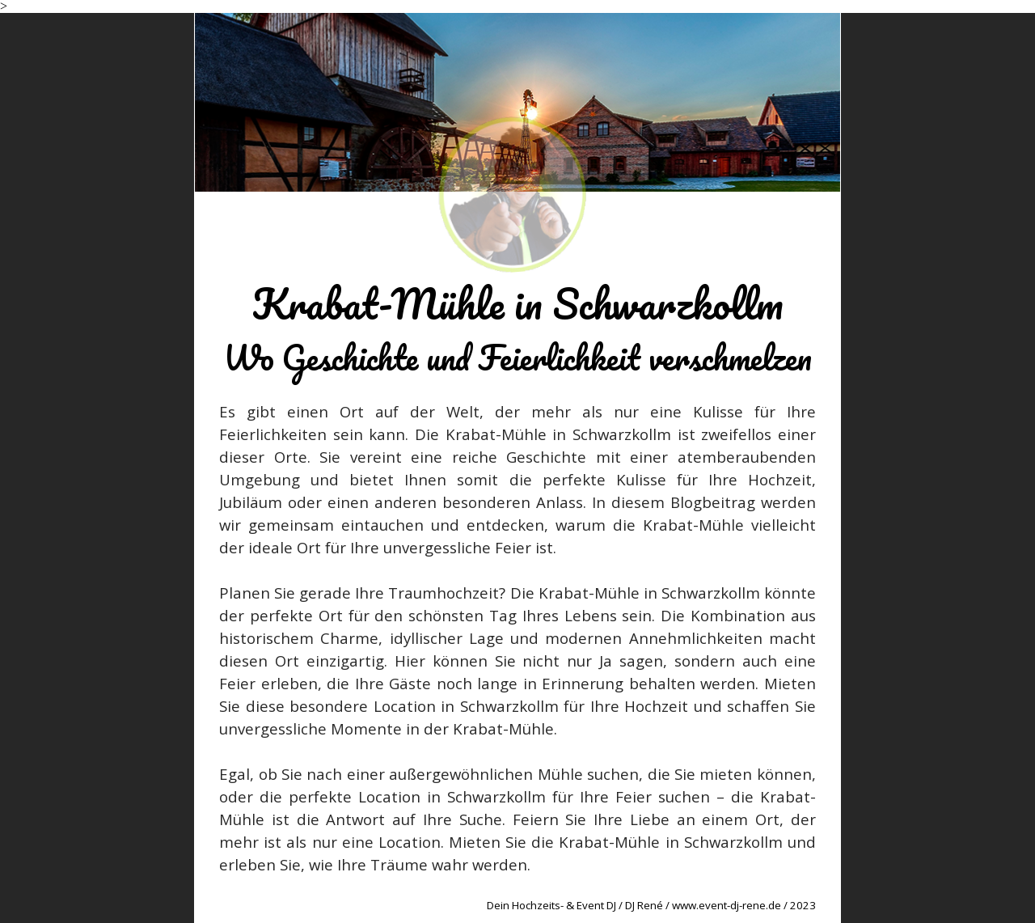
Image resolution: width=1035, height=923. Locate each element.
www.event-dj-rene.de (726, 905)
